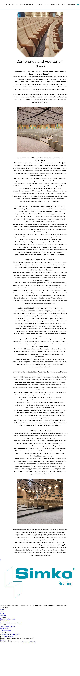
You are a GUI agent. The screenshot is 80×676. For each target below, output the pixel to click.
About (2, 613)
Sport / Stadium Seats (7, 619)
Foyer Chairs (4, 628)
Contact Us (71, 4)
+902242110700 (7, 636)
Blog (63, 4)
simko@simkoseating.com (11, 634)
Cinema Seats (4, 621)
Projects (39, 4)
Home (8, 4)
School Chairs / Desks (7, 627)
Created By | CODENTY (29, 642)
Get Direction (5, 640)
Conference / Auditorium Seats (10, 623)
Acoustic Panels (5, 630)
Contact (3, 615)
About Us (15, 4)
